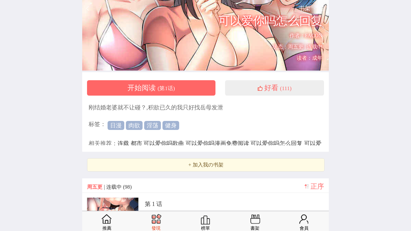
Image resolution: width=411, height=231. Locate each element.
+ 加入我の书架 (205, 165)
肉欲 (134, 125)
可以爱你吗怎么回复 (277, 143)
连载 (124, 143)
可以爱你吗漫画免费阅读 (218, 143)
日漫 (116, 125)
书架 (304, 8)
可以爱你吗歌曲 (165, 143)
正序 (317, 186)
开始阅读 (151, 88)
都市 (137, 143)
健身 (171, 125)
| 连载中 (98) (109, 187)
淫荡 (152, 125)
